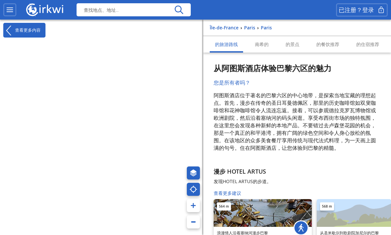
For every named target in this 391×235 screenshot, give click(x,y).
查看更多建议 (227, 193)
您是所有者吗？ (232, 82)
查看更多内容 (22, 30)
